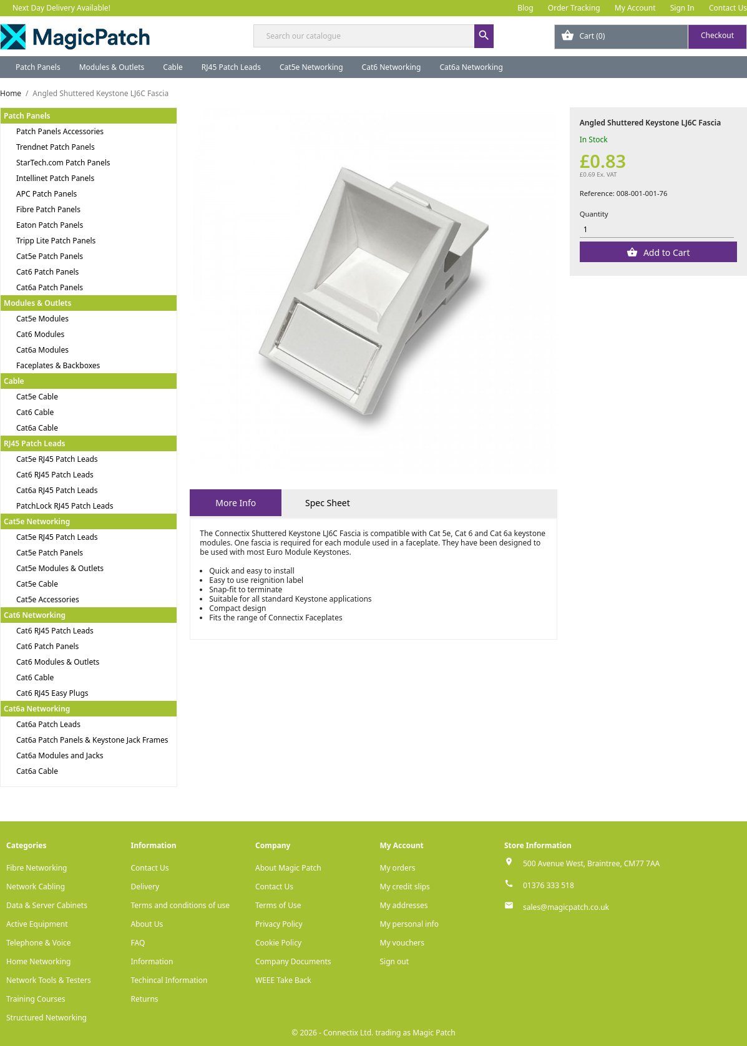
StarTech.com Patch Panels (63, 162)
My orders (398, 868)
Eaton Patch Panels (49, 225)
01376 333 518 (548, 885)
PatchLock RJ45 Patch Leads (64, 506)
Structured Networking (46, 1017)
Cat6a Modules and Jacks (60, 755)
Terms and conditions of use (180, 905)
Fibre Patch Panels (48, 209)
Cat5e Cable (37, 396)
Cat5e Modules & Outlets (60, 568)
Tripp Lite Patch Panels (55, 240)
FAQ (138, 942)
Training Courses (36, 999)
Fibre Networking (36, 868)
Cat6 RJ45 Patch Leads (55, 474)
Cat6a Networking (471, 67)
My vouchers (402, 942)
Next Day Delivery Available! (61, 7)
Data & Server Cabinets (46, 905)
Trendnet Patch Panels (55, 147)
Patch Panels (38, 67)
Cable (173, 67)
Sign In (682, 7)
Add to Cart (665, 252)
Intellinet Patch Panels (55, 178)
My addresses (404, 905)
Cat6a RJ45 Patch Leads (57, 490)
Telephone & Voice (38, 942)
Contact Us (728, 7)
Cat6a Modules (42, 350)
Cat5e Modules (42, 318)
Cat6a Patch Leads (48, 724)
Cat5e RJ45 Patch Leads (57, 459)
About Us (147, 924)
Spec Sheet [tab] (327, 503)
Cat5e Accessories (47, 599)
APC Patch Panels (46, 193)
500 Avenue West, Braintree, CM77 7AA (591, 863)
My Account (635, 7)
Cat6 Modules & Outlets (57, 662)
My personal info (409, 924)
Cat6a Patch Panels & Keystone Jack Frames (92, 740)
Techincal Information (169, 980)
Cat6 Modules (40, 334)
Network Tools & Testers (48, 980)
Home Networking (38, 961)
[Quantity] (657, 229)
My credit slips (405, 886)
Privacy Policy (279, 924)
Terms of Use (278, 905)
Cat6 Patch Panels (47, 271)
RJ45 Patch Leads (231, 67)
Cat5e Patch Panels (49, 256)
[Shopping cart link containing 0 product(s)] (650, 36)
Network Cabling (35, 886)
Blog (525, 7)
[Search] (373, 35)
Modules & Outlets (112, 67)
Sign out (394, 961)
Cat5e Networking (311, 67)
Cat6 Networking (391, 67)
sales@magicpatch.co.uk (566, 907)
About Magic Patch (288, 868)
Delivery (145, 886)
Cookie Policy (278, 942)
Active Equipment (37, 924)
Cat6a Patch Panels (49, 287)
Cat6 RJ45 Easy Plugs (52, 693)
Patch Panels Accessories (60, 131)
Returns (145, 999)
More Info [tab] (235, 503)
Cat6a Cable (37, 428)
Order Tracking (574, 7)
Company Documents (293, 961)
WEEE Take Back (283, 980)
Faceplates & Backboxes (58, 365)
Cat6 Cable (35, 412)
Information (152, 961)
